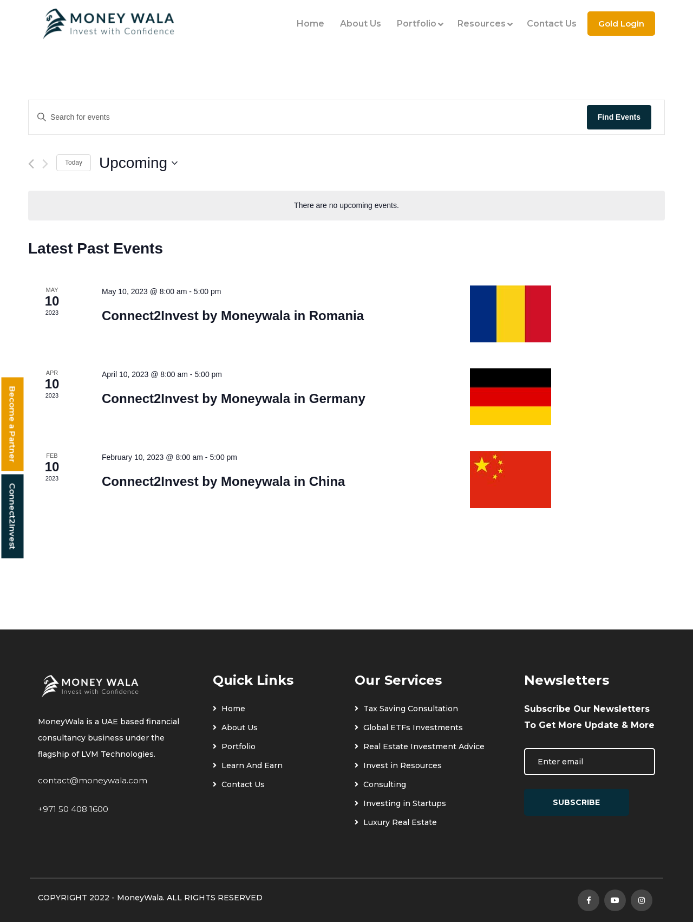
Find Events (619, 117)
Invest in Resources (398, 765)
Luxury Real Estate (396, 822)
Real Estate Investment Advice (420, 746)
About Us (360, 23)
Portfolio (419, 23)
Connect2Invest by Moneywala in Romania (233, 315)
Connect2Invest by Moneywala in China (223, 481)
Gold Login (621, 23)
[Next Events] (45, 164)
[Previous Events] (31, 164)
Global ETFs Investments (409, 727)
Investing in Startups (400, 803)
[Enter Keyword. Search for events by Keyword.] (308, 117)
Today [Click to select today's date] (73, 162)
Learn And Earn (248, 765)
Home (310, 23)
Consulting (380, 784)
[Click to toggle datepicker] (138, 163)
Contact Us (552, 23)
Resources (484, 23)
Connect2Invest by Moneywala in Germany (233, 398)
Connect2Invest (13, 516)
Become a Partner (13, 424)
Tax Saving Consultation (406, 708)
